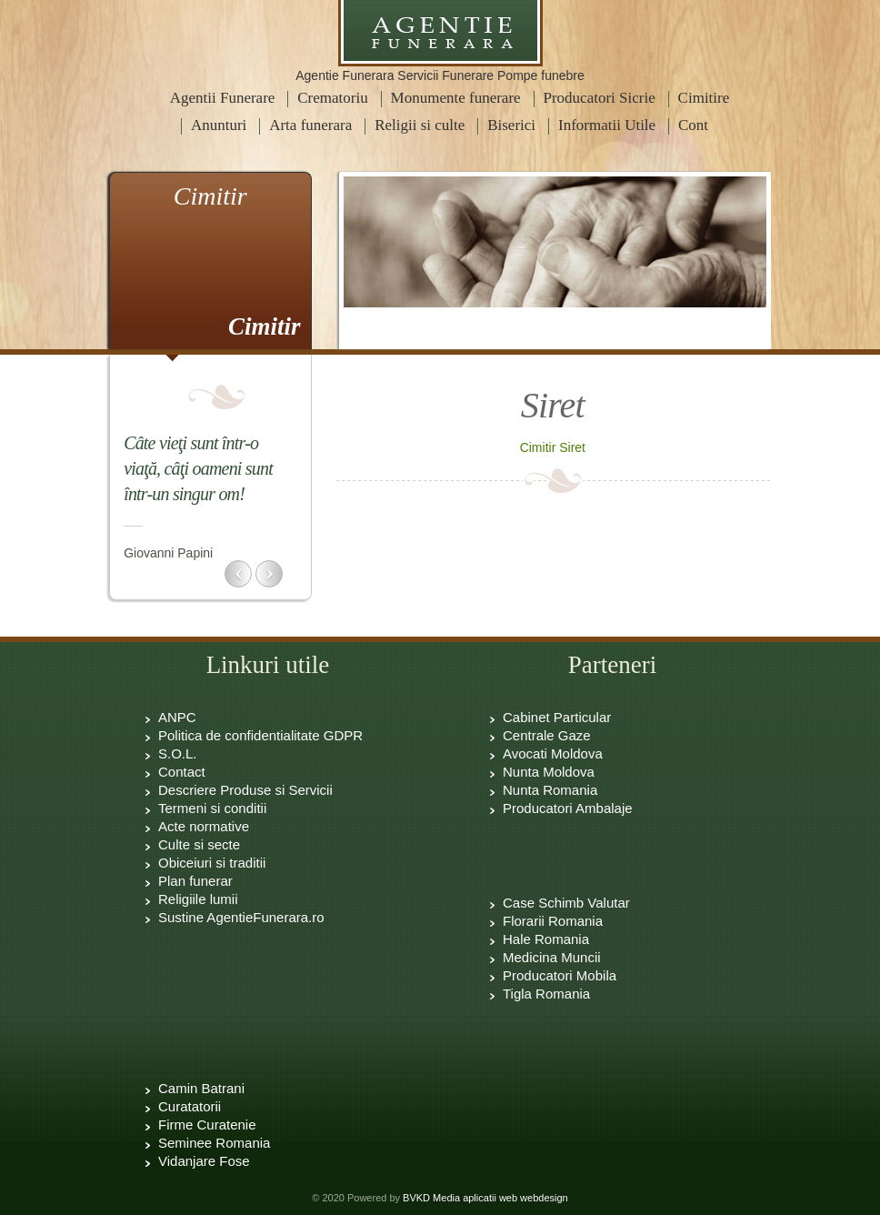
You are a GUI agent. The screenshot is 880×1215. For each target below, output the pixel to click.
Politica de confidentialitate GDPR (260, 735)
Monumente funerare (456, 97)
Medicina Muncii (552, 957)
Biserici (511, 125)
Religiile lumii (198, 899)
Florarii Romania (553, 921)
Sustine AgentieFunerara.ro (241, 917)
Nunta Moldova (549, 771)
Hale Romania (546, 939)
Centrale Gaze (547, 735)
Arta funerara (310, 125)
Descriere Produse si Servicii (245, 790)
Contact (181, 771)
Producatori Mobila (559, 975)
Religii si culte (420, 125)
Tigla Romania (546, 993)
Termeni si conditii (212, 808)
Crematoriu (332, 97)
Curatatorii (189, 1106)
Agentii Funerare (222, 97)
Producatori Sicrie (599, 97)
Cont (693, 125)
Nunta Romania (550, 790)
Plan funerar (195, 881)
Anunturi (218, 125)
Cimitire (704, 97)
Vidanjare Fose (204, 1161)
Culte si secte (199, 844)
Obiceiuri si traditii (211, 862)
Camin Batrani (201, 1088)
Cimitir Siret (552, 447)
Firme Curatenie (207, 1124)
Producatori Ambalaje (568, 808)
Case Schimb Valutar (566, 902)
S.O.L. (177, 753)
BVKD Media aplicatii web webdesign (485, 1197)
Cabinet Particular (557, 717)
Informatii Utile (606, 125)
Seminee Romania (214, 1142)
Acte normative (203, 826)
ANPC (177, 717)
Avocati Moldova (553, 753)
